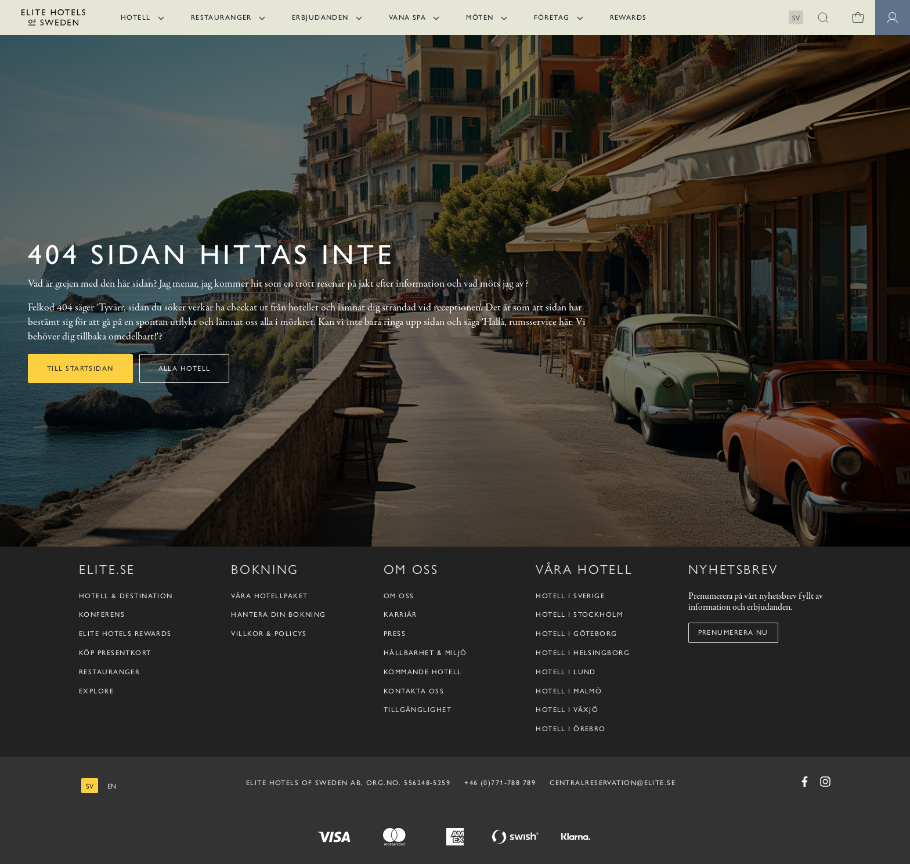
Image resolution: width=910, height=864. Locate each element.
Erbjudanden (320, 17)
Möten (479, 17)
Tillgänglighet (418, 710)
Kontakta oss (414, 691)
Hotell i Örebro (571, 729)
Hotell (136, 17)
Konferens (102, 614)
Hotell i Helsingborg (583, 653)
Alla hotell (184, 368)
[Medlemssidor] (892, 17)
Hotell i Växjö (567, 710)
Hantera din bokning (278, 614)
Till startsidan (80, 368)
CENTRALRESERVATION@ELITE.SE (613, 783)
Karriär (400, 614)
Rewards (628, 17)
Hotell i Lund (566, 672)
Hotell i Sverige (570, 596)
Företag (552, 17)
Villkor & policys (268, 634)
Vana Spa (408, 17)
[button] (823, 17)
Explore (96, 691)
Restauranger (221, 17)
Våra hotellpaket (269, 596)
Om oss (399, 596)
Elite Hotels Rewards (125, 634)
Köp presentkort (115, 653)
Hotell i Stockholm (579, 614)
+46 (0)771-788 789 (500, 783)
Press (395, 634)
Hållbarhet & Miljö (425, 653)
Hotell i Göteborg (576, 634)
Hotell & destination (126, 596)
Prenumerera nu (733, 632)
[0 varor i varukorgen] (857, 17)
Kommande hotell (423, 672)
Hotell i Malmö (569, 691)
